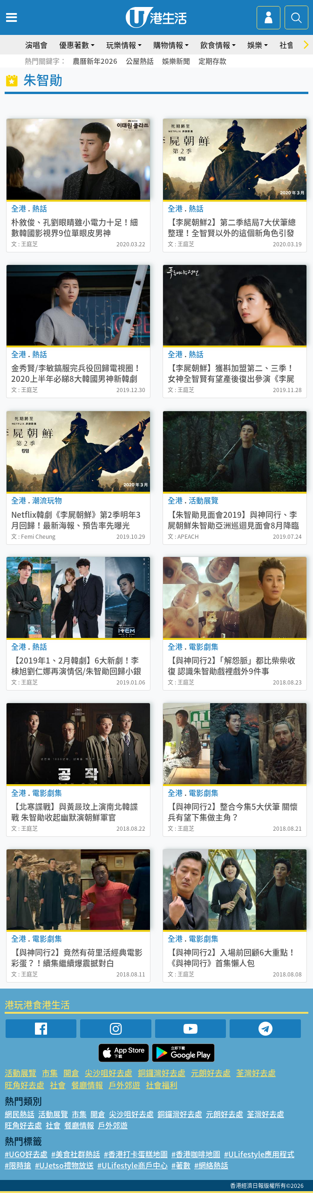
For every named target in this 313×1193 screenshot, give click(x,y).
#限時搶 (18, 1165)
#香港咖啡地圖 (195, 1153)
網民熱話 (19, 1113)
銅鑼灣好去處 (161, 1072)
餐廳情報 (87, 1085)
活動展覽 (20, 1072)
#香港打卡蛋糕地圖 (136, 1153)
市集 (50, 1072)
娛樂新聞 (176, 61)
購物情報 (168, 44)
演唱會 (36, 44)
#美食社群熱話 (75, 1153)
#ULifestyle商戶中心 (132, 1165)
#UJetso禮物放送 (64, 1165)
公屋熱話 (140, 61)
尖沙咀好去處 (108, 1072)
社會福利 (161, 1085)
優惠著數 (74, 44)
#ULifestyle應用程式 (259, 1153)
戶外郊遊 (124, 1085)
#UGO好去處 (26, 1153)
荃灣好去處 (256, 1072)
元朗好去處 (211, 1072)
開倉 (71, 1072)
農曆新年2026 (95, 61)
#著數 (181, 1165)
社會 (286, 44)
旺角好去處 (24, 1085)
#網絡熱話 (211, 1165)
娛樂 (254, 44)
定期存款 (212, 61)
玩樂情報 (121, 44)
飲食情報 (215, 44)
